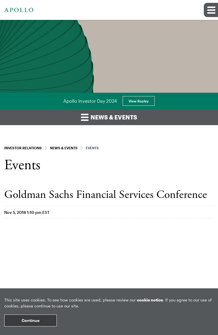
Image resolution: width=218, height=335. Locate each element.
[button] (211, 10)
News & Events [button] (109, 117)
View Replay (139, 101)
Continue (30, 320)
